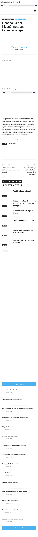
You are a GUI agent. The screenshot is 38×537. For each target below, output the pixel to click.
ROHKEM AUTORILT (12, 185)
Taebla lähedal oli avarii (22, 191)
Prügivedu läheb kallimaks (9, 427)
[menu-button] (3, 11)
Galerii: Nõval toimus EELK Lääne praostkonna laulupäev (10, 170)
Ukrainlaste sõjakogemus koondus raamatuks (14, 445)
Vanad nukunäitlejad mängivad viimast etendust (14, 491)
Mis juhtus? (11, 19)
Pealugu (17, 19)
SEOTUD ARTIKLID (12, 182)
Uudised (23, 19)
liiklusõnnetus (12, 143)
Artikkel (10, 16)
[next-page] (6, 250)
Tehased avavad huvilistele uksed (10, 500)
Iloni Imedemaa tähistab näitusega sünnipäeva (14, 454)
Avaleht (4, 16)
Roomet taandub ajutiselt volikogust (11, 510)
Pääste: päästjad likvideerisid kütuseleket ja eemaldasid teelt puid (24, 203)
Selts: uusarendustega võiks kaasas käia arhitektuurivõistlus (17, 408)
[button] (35, 11)
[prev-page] (3, 250)
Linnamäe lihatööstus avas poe (10, 436)
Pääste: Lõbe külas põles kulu (9, 390)
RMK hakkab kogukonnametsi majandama (13, 473)
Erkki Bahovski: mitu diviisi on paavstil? (12, 519)
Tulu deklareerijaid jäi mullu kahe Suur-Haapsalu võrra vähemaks (29, 171)
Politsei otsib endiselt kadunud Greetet (12, 399)
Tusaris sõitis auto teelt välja (24, 221)
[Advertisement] (20, 339)
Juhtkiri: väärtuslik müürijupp (10, 482)
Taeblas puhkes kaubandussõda (10, 463)
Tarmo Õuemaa (19, 47)
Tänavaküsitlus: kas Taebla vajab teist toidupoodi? (15, 417)
